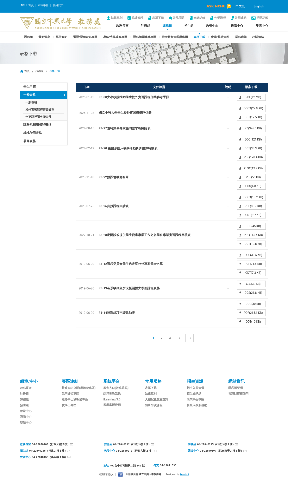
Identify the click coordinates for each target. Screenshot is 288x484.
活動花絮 (262, 17)
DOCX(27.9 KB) (253, 108)
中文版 (240, 6)
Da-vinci (184, 474)
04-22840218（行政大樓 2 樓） (135, 450)
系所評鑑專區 (70, 393)
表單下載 (158, 17)
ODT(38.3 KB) (253, 148)
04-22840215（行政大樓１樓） (216, 444)
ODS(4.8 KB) (253, 186)
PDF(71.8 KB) (253, 264)
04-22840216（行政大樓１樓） (48, 450)
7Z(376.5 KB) (253, 128)
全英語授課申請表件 (38, 116)
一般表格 (29, 95)
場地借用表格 (32, 133)
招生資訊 (195, 381)
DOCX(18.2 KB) (253, 197)
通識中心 (237, 26)
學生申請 (29, 87)
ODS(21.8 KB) (253, 292)
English (258, 6)
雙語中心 (262, 26)
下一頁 (179, 338)
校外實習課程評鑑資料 (39, 109)
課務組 (167, 26)
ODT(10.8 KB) (253, 244)
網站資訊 (236, 381)
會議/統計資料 (220, 36)
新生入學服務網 (197, 405)
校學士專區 (69, 405)
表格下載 (199, 36)
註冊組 (145, 26)
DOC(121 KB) (253, 139)
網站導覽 (43, 5)
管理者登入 (106, 474)
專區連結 (70, 381)
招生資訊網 (194, 393)
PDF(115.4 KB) (253, 235)
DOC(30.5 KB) (253, 255)
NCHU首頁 (27, 5)
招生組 (189, 26)
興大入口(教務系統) (116, 388)
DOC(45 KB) (253, 226)
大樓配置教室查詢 (156, 399)
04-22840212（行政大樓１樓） (132, 444)
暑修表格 (29, 141)
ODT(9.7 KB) (253, 215)
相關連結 (258, 36)
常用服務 (153, 381)
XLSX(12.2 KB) (253, 168)
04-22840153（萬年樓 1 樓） (49, 457)
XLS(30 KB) (253, 284)
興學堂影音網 (112, 404)
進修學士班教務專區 (75, 399)
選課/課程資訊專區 (85, 36)
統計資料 (137, 17)
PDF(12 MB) (253, 97)
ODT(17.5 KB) (253, 117)
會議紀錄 (199, 17)
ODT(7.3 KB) (253, 272)
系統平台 (111, 381)
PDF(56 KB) (253, 177)
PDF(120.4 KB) (253, 157)
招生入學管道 (195, 388)
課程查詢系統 (112, 393)
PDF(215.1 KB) (253, 312)
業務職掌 (241, 36)
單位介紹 (61, 36)
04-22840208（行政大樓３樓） (51, 444)
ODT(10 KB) (253, 321)
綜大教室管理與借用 (175, 36)
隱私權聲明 (235, 388)
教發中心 (212, 26)
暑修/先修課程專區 (115, 36)
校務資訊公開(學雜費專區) (79, 388)
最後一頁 (189, 338)
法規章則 (117, 17)
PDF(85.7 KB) (253, 206)
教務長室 (122, 26)
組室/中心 (29, 381)
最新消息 (44, 36)
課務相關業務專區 (144, 36)
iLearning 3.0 (111, 399)
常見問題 (178, 17)
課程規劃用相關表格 (37, 124)
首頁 (27, 71)
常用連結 (240, 17)
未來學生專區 (195, 399)
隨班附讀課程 (153, 405)
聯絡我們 (58, 5)
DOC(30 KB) (253, 304)
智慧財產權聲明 (238, 393)
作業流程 (220, 17)
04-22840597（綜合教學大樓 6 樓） (221, 450)
